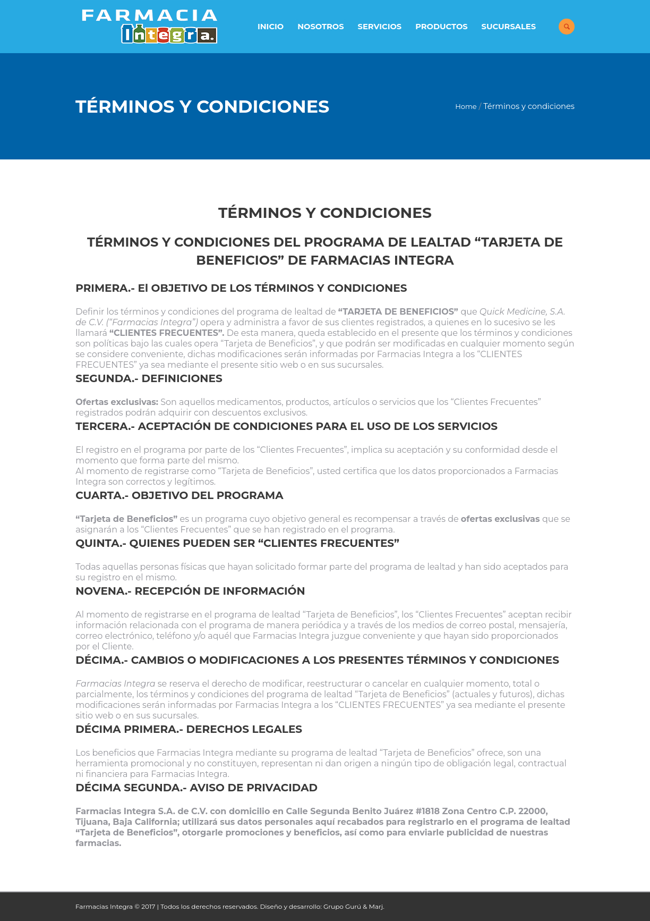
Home (465, 106)
